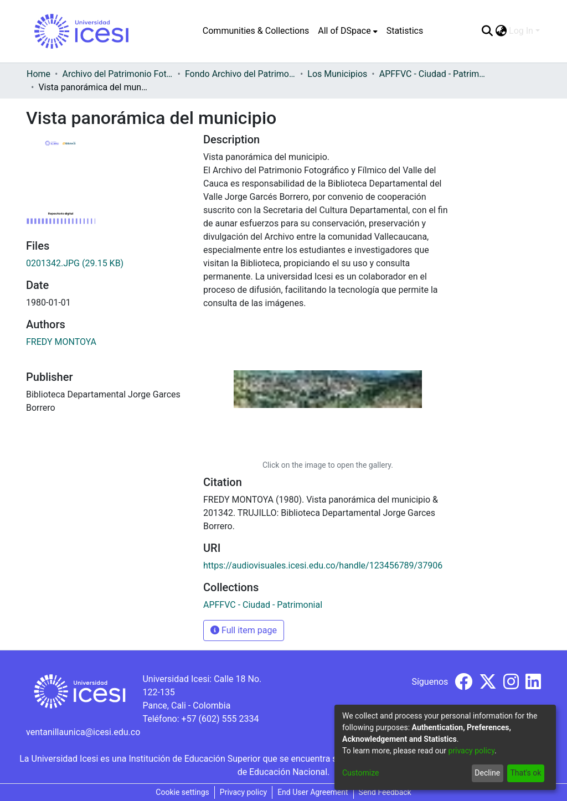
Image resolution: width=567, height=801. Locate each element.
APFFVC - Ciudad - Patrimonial (434, 74)
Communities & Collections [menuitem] (256, 30)
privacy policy (471, 750)
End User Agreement (312, 792)
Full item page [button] (243, 630)
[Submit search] (487, 31)
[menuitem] (347, 31)
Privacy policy (243, 792)
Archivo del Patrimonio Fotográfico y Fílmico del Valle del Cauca (117, 74)
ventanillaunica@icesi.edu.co (83, 732)
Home (38, 74)
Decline (487, 772)
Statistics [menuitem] (405, 30)
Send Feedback (385, 792)
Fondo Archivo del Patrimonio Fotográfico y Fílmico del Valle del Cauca (240, 74)
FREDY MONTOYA (61, 342)
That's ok (525, 772)
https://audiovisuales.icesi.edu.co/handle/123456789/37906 (322, 565)
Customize (360, 772)
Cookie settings (182, 792)
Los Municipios (337, 74)
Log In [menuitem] (521, 30)
